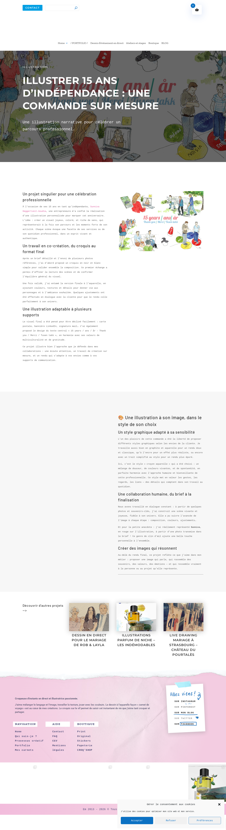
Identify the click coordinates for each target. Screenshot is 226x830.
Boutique (153, 43)
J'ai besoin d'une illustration (113, 605)
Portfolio (34, 638)
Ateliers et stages (136, 43)
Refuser (171, 820)
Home (61, 43)
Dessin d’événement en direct (107, 43)
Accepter (137, 820)
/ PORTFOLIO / (79, 43)
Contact (32, 7)
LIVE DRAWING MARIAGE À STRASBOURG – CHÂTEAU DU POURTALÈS (183, 660)
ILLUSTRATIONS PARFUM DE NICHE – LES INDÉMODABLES (136, 655)
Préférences (205, 820)
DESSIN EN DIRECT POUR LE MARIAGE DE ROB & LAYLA (89, 655)
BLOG (164, 43)
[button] (219, 804)
